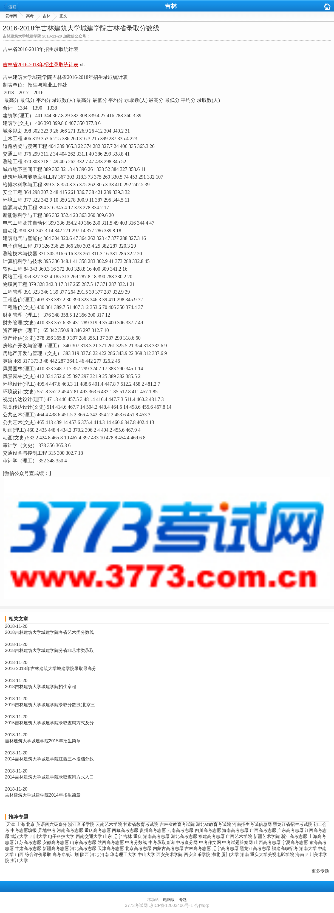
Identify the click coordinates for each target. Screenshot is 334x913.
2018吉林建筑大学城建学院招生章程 (40, 686)
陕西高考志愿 (111, 842)
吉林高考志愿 (198, 848)
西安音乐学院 (197, 854)
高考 (30, 16)
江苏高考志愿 (28, 842)
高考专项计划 (65, 854)
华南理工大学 (123, 854)
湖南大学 (308, 848)
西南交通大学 (89, 836)
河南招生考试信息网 (252, 824)
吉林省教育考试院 (177, 824)
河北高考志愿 (83, 848)
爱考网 (11, 16)
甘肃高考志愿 (28, 848)
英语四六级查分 (51, 824)
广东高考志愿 (290, 830)
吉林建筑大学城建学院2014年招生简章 (43, 795)
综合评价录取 (38, 854)
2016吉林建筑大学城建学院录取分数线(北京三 (50, 704)
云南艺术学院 (109, 824)
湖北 (215, 854)
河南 (104, 854)
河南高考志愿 (70, 830)
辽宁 (117, 836)
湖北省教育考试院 (213, 824)
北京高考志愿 (138, 848)
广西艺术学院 (239, 836)
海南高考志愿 (235, 830)
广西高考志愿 (263, 830)
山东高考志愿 (83, 842)
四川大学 (38, 836)
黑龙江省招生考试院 (292, 824)
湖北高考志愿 (184, 836)
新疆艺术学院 (266, 836)
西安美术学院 (169, 854)
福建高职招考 (285, 848)
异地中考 (47, 830)
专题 (183, 899)
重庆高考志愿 (97, 830)
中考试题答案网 (237, 842)
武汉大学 (19, 836)
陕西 (84, 854)
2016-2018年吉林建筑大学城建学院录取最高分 (50, 668)
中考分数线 (136, 842)
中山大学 (146, 854)
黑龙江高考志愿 (255, 848)
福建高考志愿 (211, 836)
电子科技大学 (61, 836)
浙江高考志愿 (294, 836)
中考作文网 (210, 842)
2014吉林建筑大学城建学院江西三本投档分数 (49, 759)
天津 (10, 824)
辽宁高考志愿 (225, 848)
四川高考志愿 (208, 830)
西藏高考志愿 (125, 830)
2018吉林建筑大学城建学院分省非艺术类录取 (49, 650)
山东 (107, 836)
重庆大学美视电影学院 (272, 854)
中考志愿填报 (23, 830)
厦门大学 (230, 854)
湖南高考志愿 (156, 836)
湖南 (244, 854)
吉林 (171, 5)
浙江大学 (19, 860)
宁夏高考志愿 (295, 842)
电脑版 (169, 899)
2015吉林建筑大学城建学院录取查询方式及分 (49, 722)
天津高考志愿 (111, 848)
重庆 (137, 836)
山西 (19, 854)
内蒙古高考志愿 (168, 848)
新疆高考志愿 (56, 848)
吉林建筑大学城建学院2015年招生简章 (43, 741)
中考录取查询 (161, 842)
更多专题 (320, 871)
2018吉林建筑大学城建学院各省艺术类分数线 (49, 632)
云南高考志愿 (180, 830)
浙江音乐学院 (81, 824)
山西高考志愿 (267, 842)
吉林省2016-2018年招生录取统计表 (40, 64)
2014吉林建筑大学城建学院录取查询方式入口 (49, 777)
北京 (30, 824)
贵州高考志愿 (153, 830)
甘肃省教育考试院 (140, 824)
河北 (94, 854)
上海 (20, 824)
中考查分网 (187, 842)
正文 (63, 16)
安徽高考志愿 (56, 842)
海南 (299, 854)
